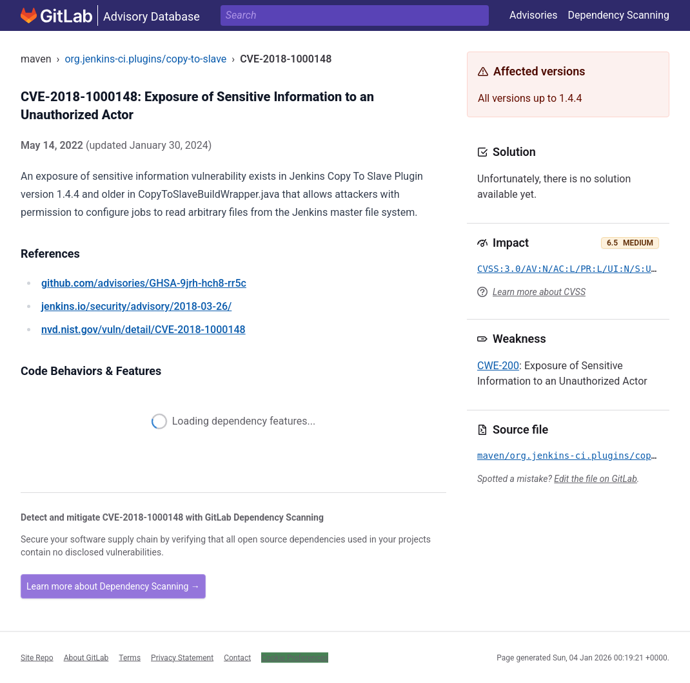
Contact (237, 657)
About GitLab (86, 657)
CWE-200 (498, 366)
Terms (130, 657)
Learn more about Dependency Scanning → (113, 586)
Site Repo (37, 657)
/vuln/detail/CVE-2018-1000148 (143, 329)
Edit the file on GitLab (595, 479)
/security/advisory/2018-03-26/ (136, 306)
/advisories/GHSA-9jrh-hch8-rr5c (143, 283)
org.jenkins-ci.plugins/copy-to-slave (145, 59)
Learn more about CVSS (539, 292)
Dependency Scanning (618, 15)
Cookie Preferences (294, 657)
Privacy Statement (182, 657)
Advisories (533, 15)
